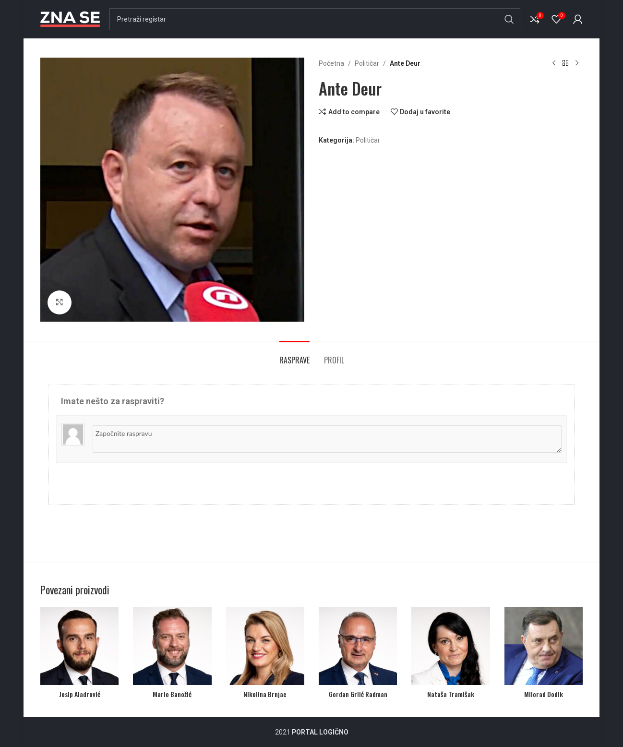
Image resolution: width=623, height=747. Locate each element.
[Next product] (577, 63)
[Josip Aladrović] (79, 646)
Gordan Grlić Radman (358, 694)
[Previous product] (554, 63)
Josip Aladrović (79, 694)
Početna (331, 63)
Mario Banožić (172, 694)
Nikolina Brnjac (265, 694)
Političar (367, 63)
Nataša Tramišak (450, 694)
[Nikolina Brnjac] (265, 646)
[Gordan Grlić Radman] (358, 646)
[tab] (294, 355)
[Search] (314, 19)
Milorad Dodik (543, 694)
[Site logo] (70, 19)
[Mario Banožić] (172, 646)
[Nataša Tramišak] (450, 646)
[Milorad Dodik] (543, 646)
